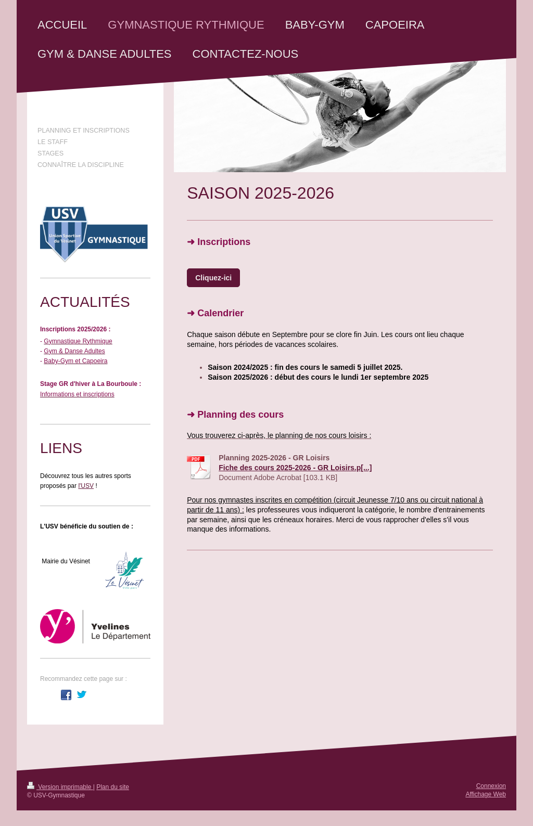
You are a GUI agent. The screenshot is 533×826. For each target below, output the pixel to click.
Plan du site (112, 787)
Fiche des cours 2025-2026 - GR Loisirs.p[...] (295, 467)
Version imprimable (60, 787)
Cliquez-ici (213, 278)
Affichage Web (485, 794)
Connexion (491, 786)
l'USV (86, 485)
